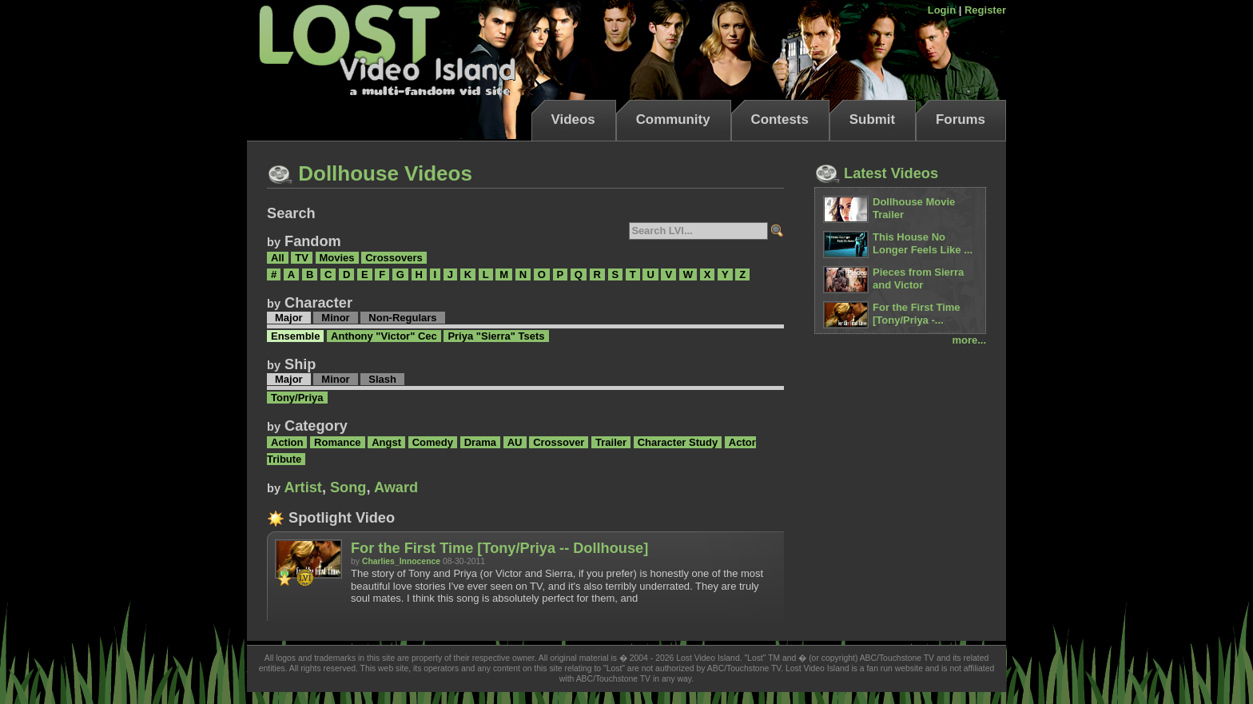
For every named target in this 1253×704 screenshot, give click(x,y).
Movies (337, 258)
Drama (480, 442)
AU (515, 442)
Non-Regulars (402, 318)
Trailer (610, 442)
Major (289, 318)
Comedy (432, 442)
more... (969, 340)
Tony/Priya (297, 398)
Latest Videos (876, 173)
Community (673, 119)
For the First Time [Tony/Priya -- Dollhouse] (499, 548)
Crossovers (394, 258)
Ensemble (295, 336)
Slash (382, 379)
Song (348, 487)
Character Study (678, 442)
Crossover (558, 442)
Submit (872, 119)
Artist (303, 487)
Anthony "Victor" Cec (384, 336)
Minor (335, 318)
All (277, 258)
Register (985, 10)
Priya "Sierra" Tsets (496, 336)
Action (287, 442)
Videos (573, 119)
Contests (780, 119)
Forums (960, 119)
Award (396, 487)
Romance (337, 442)
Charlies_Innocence (401, 561)
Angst (386, 442)
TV (301, 258)
